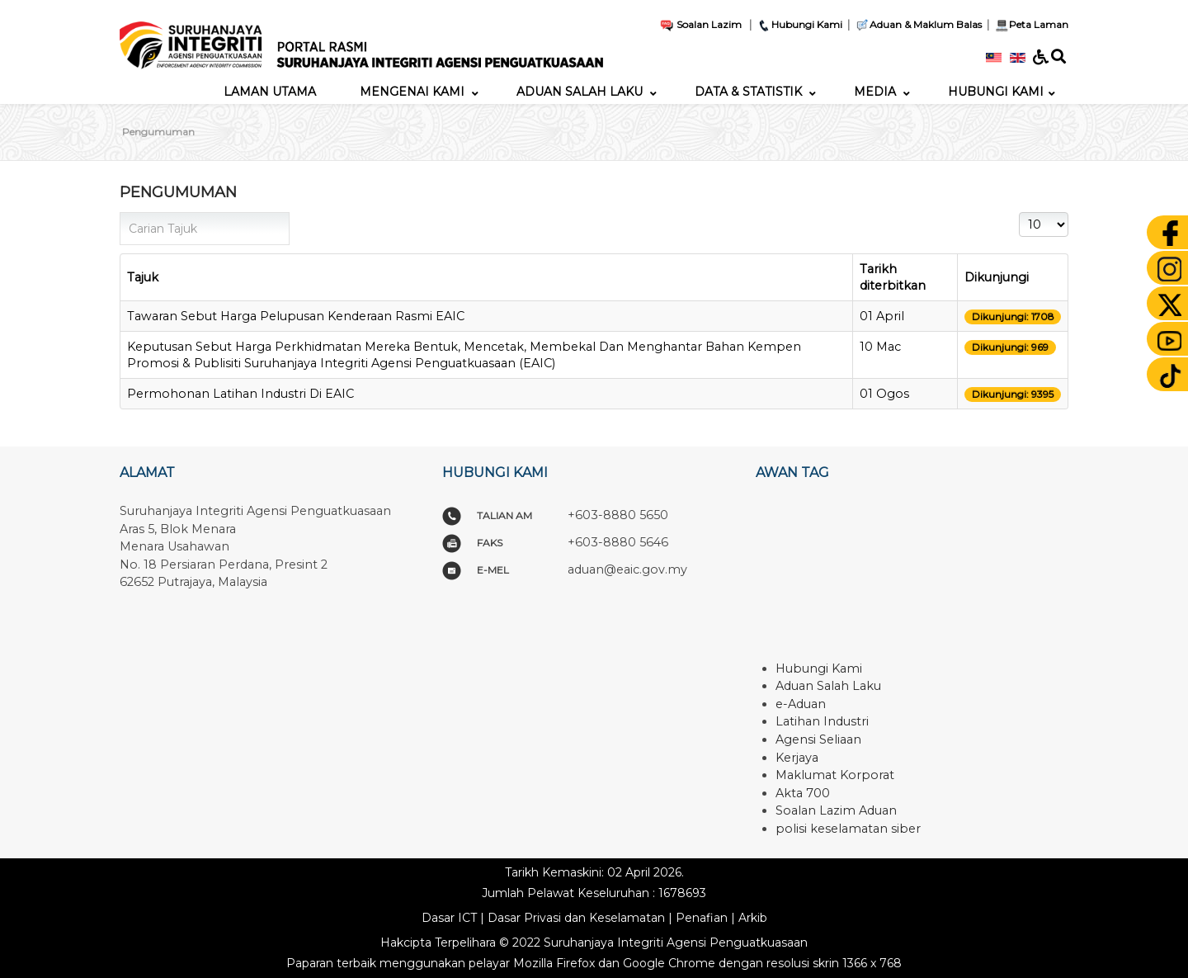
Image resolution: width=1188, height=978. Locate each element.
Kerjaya (797, 757)
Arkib (752, 917)
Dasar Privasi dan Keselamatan (576, 917)
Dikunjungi (996, 277)
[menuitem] (269, 91)
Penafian (702, 917)
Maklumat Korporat (835, 775)
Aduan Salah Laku (828, 685)
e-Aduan (801, 704)
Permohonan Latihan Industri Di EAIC (240, 393)
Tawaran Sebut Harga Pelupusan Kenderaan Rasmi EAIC (295, 316)
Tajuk (142, 277)
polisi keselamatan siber (848, 828)
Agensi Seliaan (818, 739)
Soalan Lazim (700, 24)
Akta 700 (803, 793)
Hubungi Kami (799, 24)
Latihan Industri (822, 721)
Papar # (1019, 212)
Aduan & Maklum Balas (918, 24)
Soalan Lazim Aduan (836, 810)
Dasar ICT (449, 917)
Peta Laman (1030, 24)
